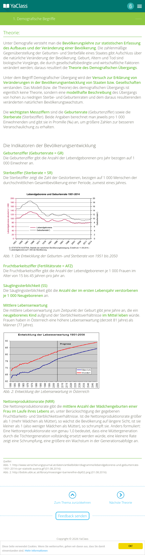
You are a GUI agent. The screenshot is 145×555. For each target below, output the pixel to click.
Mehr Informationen (36, 550)
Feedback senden (72, 515)
